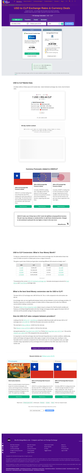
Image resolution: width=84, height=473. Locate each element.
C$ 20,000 (61, 272)
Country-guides (12, 361)
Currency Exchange (38, 1)
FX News (46, 448)
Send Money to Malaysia (39, 470)
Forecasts (57, 1)
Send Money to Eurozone (25, 468)
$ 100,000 (21, 274)
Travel (36, 19)
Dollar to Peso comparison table (28, 307)
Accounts (44, 19)
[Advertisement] (42, 238)
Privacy (50, 466)
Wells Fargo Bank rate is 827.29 (53, 331)
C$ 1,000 (61, 268)
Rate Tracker (30, 446)
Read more (18, 396)
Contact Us (63, 446)
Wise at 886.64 (26, 325)
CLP (62, 23)
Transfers (28, 19)
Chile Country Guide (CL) (14, 380)
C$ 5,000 (61, 270)
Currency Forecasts (31, 448)
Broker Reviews (47, 446)
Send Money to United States (38, 468)
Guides (47, 402)
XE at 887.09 (26, 322)
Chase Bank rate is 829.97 (32, 331)
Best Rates (19, 1)
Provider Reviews (48, 1)
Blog (62, 1)
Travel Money (23, 283)
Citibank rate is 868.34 (19, 333)
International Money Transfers (12, 468)
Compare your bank (51, 56)
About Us (63, 444)
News (52, 402)
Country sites (66, 448)
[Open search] (69, 2)
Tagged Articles (47, 450)
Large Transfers (30, 452)
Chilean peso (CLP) (27, 402)
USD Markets (11, 5)
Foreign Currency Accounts (16, 450)
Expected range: (35, 106)
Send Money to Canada (61, 468)
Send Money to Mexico (50, 468)
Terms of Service (45, 466)
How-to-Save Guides (49, 444)
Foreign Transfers (14, 446)
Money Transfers (28, 1)
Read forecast (23, 206)
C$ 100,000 (61, 274)
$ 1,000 (21, 268)
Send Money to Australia (28, 470)
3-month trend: (35, 109)
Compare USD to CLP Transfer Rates (42, 348)
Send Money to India (71, 468)
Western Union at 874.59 (23, 328)
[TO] (37, 24)
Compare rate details (31, 56)
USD (60, 23)
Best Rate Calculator (14, 444)
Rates (6, 5)
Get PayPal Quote (32, 53)
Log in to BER (64, 450)
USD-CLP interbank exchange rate (37, 281)
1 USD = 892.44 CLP (41, 97)
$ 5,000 (21, 270)
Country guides (30, 450)
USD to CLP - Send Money (30, 320)
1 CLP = (42, 117)
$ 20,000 (21, 272)
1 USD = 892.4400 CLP (45, 65)
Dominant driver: (35, 107)
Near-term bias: (35, 104)
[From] (18, 24)
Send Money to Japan (17, 470)
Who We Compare (31, 444)
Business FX (13, 452)
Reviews (42, 402)
